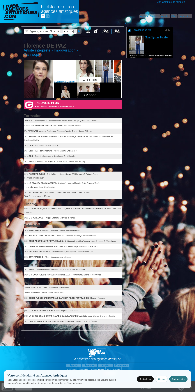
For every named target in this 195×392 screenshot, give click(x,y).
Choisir (161, 379)
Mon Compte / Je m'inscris (171, 2)
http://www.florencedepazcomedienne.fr (55, 106)
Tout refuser (145, 379)
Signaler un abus (97, 369)
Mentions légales (113, 369)
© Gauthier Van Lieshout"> (74, 82)
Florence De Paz (142, 30)
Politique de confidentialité (78, 369)
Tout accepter (178, 379)
